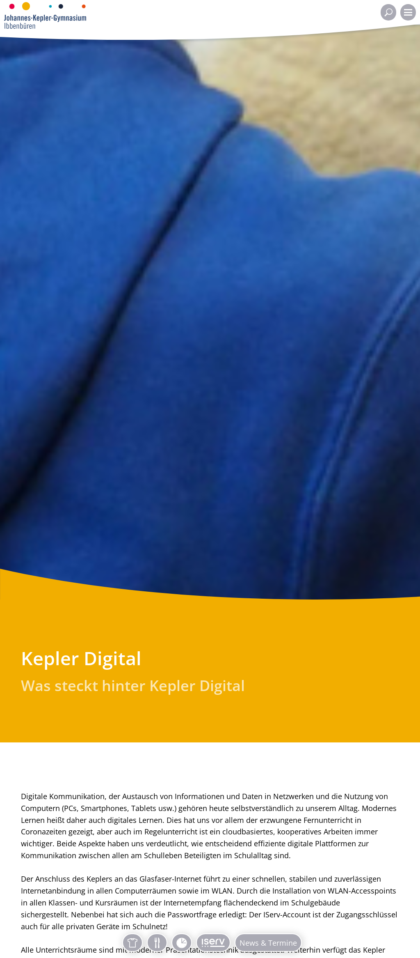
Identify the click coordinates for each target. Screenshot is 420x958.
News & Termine (268, 943)
